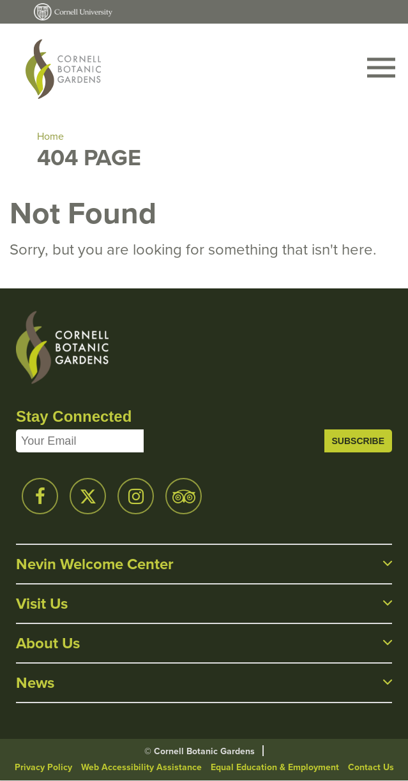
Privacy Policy (43, 767)
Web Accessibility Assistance (141, 767)
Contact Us (371, 767)
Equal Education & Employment (275, 767)
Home (50, 136)
